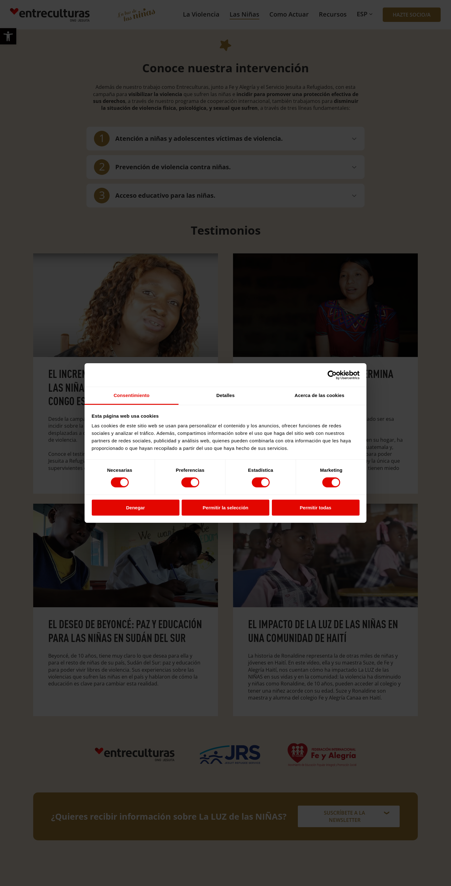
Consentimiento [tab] (132, 395)
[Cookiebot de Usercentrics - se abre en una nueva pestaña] (332, 374)
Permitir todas (315, 507)
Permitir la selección (225, 507)
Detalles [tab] (225, 395)
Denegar (135, 507)
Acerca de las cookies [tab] (320, 395)
